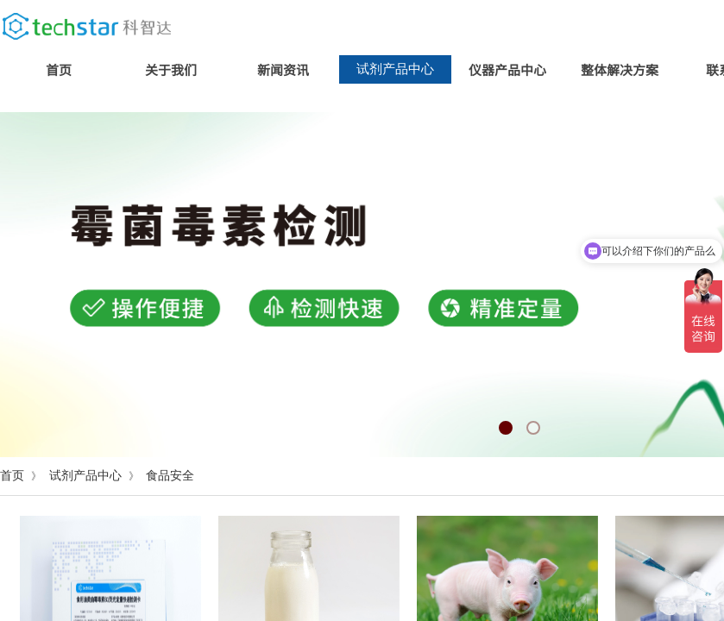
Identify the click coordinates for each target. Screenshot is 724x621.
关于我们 (171, 69)
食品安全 (170, 475)
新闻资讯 (283, 69)
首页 (59, 69)
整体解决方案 (619, 69)
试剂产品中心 (395, 69)
